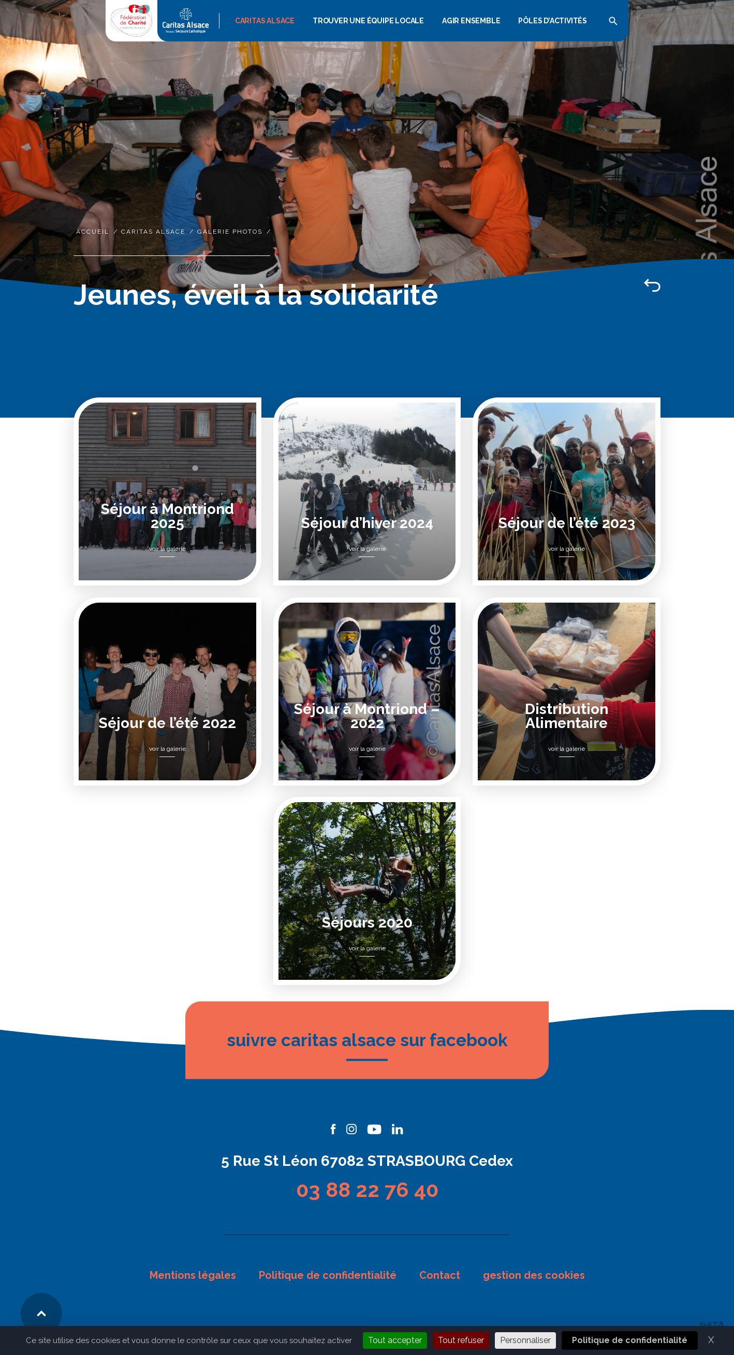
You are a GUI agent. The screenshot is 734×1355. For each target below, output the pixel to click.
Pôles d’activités (552, 21)
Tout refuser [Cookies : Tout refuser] (461, 1340)
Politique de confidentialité (328, 1275)
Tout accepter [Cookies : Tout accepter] (395, 1340)
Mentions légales (193, 1275)
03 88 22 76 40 (367, 1189)
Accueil (92, 231)
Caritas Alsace (265, 21)
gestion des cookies (534, 1275)
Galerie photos (229, 231)
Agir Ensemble (471, 21)
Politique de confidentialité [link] (629, 1340)
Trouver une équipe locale (368, 21)
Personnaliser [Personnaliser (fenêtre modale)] (525, 1340)
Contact (439, 1275)
